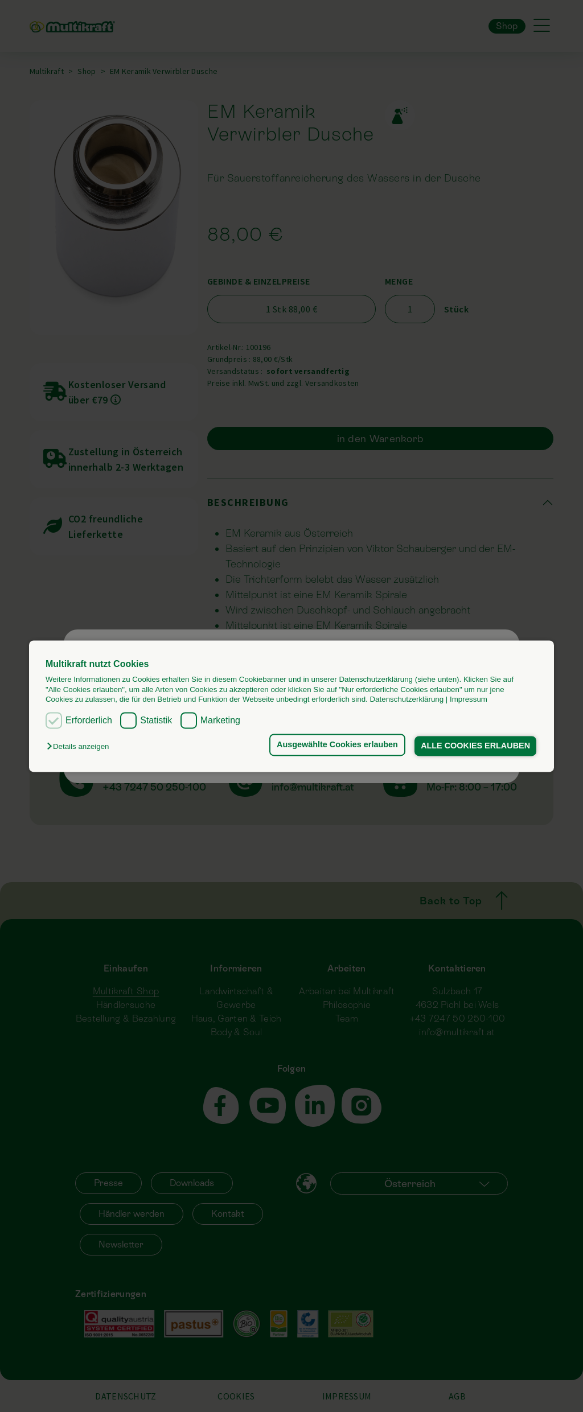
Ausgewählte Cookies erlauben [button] (336, 745)
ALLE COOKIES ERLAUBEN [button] (475, 746)
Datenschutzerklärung (406, 699)
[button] (81, 747)
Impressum (468, 699)
